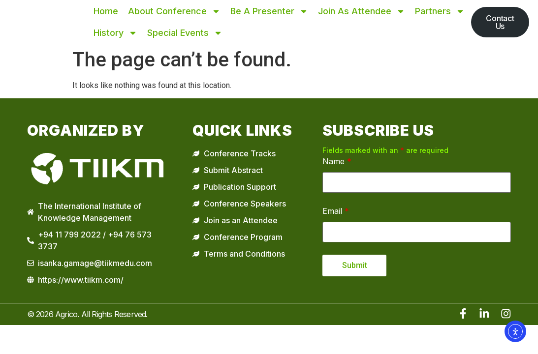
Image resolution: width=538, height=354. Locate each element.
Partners (440, 11)
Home (106, 11)
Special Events (184, 33)
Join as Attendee (361, 11)
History (115, 33)
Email (335, 211)
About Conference (174, 11)
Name (336, 161)
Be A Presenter (269, 11)
